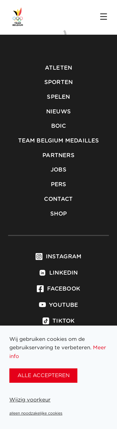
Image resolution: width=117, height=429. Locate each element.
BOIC (58, 126)
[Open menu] (103, 17)
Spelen (58, 97)
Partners (58, 155)
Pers (58, 184)
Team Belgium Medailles (58, 141)
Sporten (58, 82)
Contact (58, 199)
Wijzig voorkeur (30, 399)
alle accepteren (43, 375)
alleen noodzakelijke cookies (35, 413)
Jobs (58, 170)
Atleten (58, 68)
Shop (58, 214)
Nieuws (58, 112)
